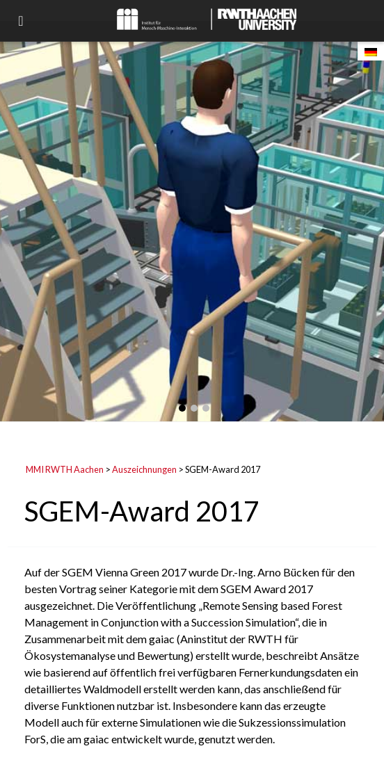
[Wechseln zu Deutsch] (371, 51)
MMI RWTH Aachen (65, 469)
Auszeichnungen (144, 469)
